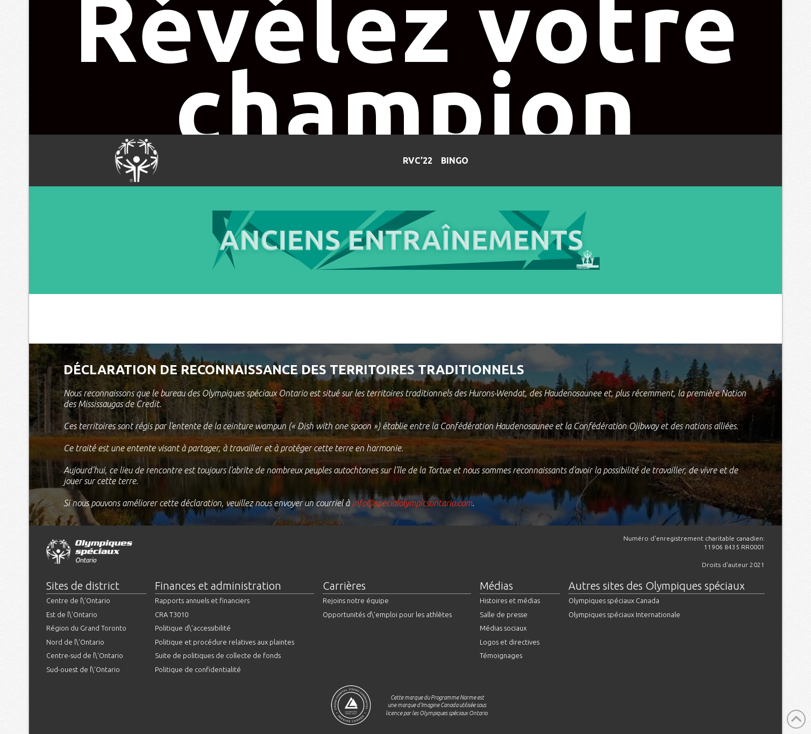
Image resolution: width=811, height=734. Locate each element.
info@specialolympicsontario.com (412, 503)
